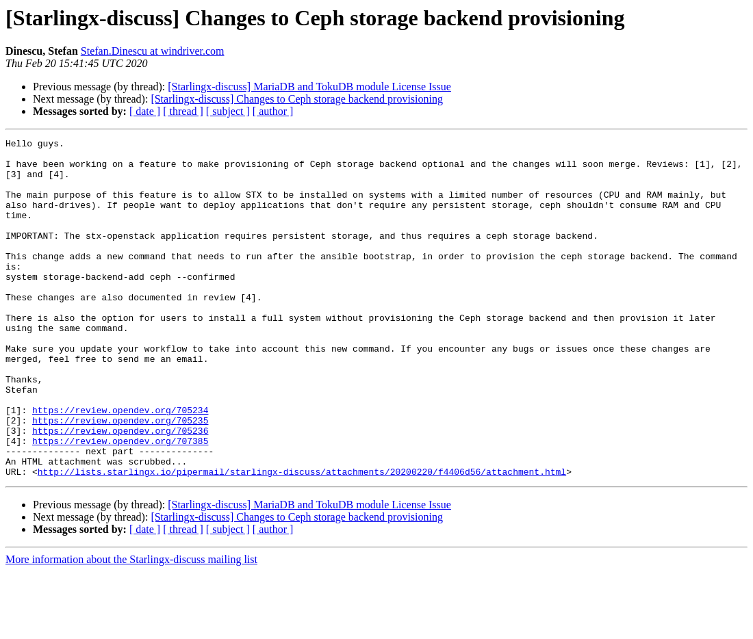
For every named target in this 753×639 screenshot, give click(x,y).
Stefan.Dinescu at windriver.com (153, 51)
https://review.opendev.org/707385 (120, 502)
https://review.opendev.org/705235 (120, 477)
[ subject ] (228, 111)
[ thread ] (183, 111)
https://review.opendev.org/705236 (120, 490)
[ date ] (144, 111)
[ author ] (273, 111)
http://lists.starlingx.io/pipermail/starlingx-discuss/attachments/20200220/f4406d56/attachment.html (302, 539)
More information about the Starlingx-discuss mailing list (131, 627)
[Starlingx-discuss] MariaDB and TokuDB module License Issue (309, 86)
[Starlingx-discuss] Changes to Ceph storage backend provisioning (297, 99)
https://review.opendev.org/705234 (120, 465)
